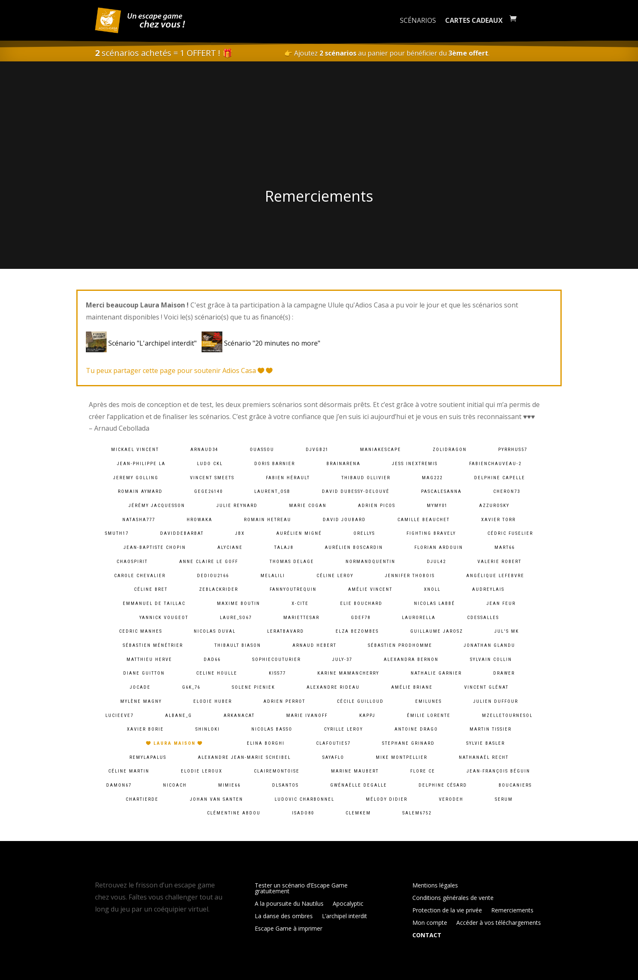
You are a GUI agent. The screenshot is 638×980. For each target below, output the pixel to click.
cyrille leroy (343, 729)
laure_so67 (236, 617)
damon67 (118, 785)
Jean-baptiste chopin (155, 547)
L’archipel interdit (344, 916)
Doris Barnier (274, 463)
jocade (140, 687)
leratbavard (285, 631)
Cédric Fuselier (510, 533)
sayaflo (333, 757)
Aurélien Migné (299, 533)
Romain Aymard (140, 491)
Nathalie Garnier (436, 673)
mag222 (432, 477)
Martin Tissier (490, 729)
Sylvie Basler (485, 743)
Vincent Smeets (212, 477)
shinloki (207, 729)
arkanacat (239, 715)
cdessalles (483, 617)
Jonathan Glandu (489, 645)
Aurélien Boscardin (354, 547)
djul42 (436, 561)
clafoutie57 (333, 743)
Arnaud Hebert (314, 645)
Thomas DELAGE (292, 561)
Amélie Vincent (370, 589)
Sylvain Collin (491, 659)
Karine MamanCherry (348, 673)
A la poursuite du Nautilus (289, 904)
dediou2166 (213, 575)
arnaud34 (204, 449)
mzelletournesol (507, 715)
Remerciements (512, 910)
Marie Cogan (307, 505)
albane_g (178, 715)
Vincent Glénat (486, 687)
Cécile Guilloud (360, 701)
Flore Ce (422, 771)
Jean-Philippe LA (141, 463)
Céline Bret (151, 589)
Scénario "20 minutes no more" (261, 343)
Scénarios (418, 20)
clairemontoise (277, 771)
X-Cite (300, 603)
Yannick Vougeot (163, 617)
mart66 (504, 547)
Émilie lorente (428, 715)
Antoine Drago (416, 729)
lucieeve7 (119, 715)
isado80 (303, 813)
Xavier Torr (498, 519)
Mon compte (429, 923)
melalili (273, 575)
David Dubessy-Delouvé (356, 491)
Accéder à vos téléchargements (498, 923)
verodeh (451, 799)
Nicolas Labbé (434, 603)
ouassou (262, 449)
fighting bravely (431, 533)
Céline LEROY (335, 575)
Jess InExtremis (415, 463)
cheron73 (506, 491)
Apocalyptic (348, 904)
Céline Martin (128, 771)
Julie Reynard (237, 505)
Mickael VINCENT (135, 449)
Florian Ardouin (438, 547)
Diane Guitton (144, 673)
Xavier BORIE (145, 729)
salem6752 (416, 813)
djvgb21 (317, 449)
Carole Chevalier (140, 575)
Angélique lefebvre (495, 575)
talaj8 (283, 547)
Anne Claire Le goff (208, 561)
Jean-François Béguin (498, 771)
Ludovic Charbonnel (304, 799)
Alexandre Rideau (333, 687)
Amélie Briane (412, 687)
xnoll (432, 589)
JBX (240, 533)
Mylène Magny (141, 701)
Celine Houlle (216, 673)
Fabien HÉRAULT (288, 477)
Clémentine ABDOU (234, 813)
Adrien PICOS (376, 505)
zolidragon (450, 449)
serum (504, 799)
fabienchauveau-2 (495, 463)
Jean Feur (501, 603)
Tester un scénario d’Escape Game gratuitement (301, 888)
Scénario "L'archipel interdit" (143, 343)
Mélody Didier (386, 799)
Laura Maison (174, 743)
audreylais (488, 589)
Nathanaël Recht (484, 757)
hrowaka (199, 519)
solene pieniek (253, 687)
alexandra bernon (411, 659)
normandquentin (370, 561)
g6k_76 (191, 687)
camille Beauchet (423, 519)
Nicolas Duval (215, 631)
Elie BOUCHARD (361, 603)
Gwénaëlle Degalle (358, 785)
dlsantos (285, 785)
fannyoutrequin (293, 589)
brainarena (343, 463)
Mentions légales (435, 885)
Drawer (504, 673)
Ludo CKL (210, 463)
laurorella (419, 617)
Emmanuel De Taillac (154, 603)
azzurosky (494, 505)
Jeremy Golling (135, 477)
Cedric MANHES (140, 631)
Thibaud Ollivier (365, 477)
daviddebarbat (182, 533)
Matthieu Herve (149, 659)
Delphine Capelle (499, 477)
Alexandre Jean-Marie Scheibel (244, 757)
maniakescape (380, 449)
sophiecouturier (276, 659)
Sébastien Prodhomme (400, 645)
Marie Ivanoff (307, 715)
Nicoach (175, 785)
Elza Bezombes (357, 631)
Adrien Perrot (284, 701)
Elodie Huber (212, 701)
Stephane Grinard (408, 743)
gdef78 (360, 617)
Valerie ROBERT (499, 561)
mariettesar (301, 617)
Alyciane (230, 547)
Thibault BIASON (237, 645)
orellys (364, 533)
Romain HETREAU (267, 519)
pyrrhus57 (512, 449)
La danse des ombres (284, 916)
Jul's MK (506, 631)
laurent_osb (272, 491)
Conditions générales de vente (453, 898)
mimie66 (229, 785)
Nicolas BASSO (271, 729)
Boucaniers (515, 785)
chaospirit (132, 561)
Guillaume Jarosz (436, 631)
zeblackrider (218, 589)
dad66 (212, 659)
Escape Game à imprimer (288, 929)
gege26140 (208, 491)
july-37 (342, 659)
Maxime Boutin (238, 603)
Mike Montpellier (401, 757)
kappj (367, 715)
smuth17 (117, 533)
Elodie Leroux (201, 771)
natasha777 (138, 519)
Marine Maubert (355, 771)
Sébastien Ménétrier (153, 645)
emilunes (428, 701)
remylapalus (147, 757)
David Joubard (344, 519)
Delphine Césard (443, 785)
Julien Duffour (495, 701)
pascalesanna (441, 491)
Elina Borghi (266, 743)
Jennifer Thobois (410, 575)
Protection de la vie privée (447, 910)
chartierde (142, 799)
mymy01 (437, 505)
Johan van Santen (216, 799)
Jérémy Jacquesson (157, 505)
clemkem (358, 813)
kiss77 (277, 673)
